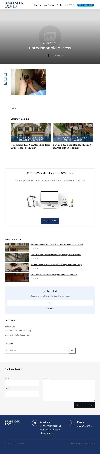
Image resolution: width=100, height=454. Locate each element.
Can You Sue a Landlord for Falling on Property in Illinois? (73, 137)
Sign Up (50, 308)
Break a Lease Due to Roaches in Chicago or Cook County (56, 264)
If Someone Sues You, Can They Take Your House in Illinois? (31, 137)
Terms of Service (76, 443)
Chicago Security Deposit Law (17, 335)
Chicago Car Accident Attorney (18, 330)
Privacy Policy (90, 443)
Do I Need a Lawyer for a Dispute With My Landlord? (54, 275)
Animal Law (10, 326)
